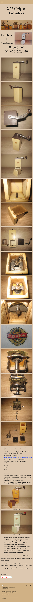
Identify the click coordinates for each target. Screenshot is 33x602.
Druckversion (6, 585)
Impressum (5, 587)
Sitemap (12, 585)
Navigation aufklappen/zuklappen (16, 2)
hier (24, 555)
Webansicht (28, 585)
